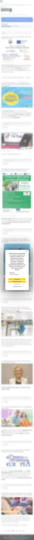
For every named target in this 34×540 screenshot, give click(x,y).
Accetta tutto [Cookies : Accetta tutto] (17, 279)
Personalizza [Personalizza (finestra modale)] (17, 284)
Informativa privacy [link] (17, 286)
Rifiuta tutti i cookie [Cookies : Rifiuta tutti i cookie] (17, 281)
